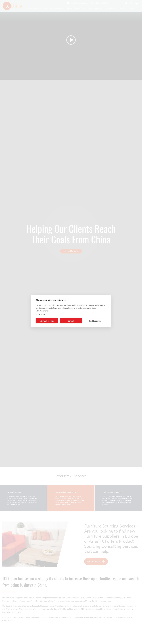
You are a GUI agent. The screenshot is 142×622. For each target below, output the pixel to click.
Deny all (71, 321)
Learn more (40, 314)
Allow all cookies (47, 321)
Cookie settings (95, 321)
